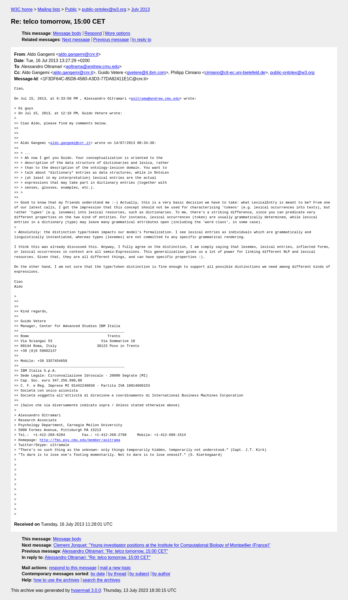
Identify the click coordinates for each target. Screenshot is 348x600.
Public (71, 9)
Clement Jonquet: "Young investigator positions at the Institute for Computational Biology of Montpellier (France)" (162, 545)
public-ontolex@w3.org (104, 9)
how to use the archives (56, 580)
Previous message (111, 39)
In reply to (141, 39)
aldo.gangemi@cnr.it (78, 54)
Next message (76, 39)
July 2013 (140, 9)
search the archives (101, 580)
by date (98, 573)
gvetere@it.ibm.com (146, 72)
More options (117, 33)
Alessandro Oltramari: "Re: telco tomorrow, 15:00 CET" (115, 551)
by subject (139, 573)
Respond (93, 33)
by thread (117, 573)
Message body (67, 33)
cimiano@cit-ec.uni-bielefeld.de (235, 72)
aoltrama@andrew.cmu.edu (92, 66)
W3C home (22, 9)
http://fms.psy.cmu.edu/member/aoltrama (80, 440)
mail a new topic (115, 567)
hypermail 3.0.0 (86, 590)
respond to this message (72, 567)
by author (161, 573)
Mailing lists (49, 9)
